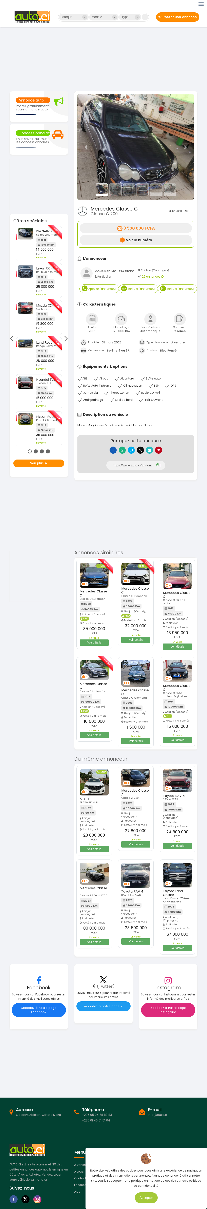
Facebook (81, 1188)
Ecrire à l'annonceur (138, 288)
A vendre (80, 1168)
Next (65, 338)
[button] (86, 147)
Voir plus (38, 463)
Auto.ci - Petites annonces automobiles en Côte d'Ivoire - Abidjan (33, 17)
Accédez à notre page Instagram (168, 1013)
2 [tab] (36, 451)
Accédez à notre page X (103, 1009)
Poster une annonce (177, 17)
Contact (80, 1181)
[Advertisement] (103, 58)
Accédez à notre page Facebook (39, 1013)
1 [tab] (30, 451)
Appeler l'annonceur (99, 288)
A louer (79, 1175)
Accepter (143, 1195)
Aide (77, 1195)
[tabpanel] (39, 336)
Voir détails (94, 645)
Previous (13, 338)
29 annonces (153, 277)
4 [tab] (48, 451)
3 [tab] (42, 451)
